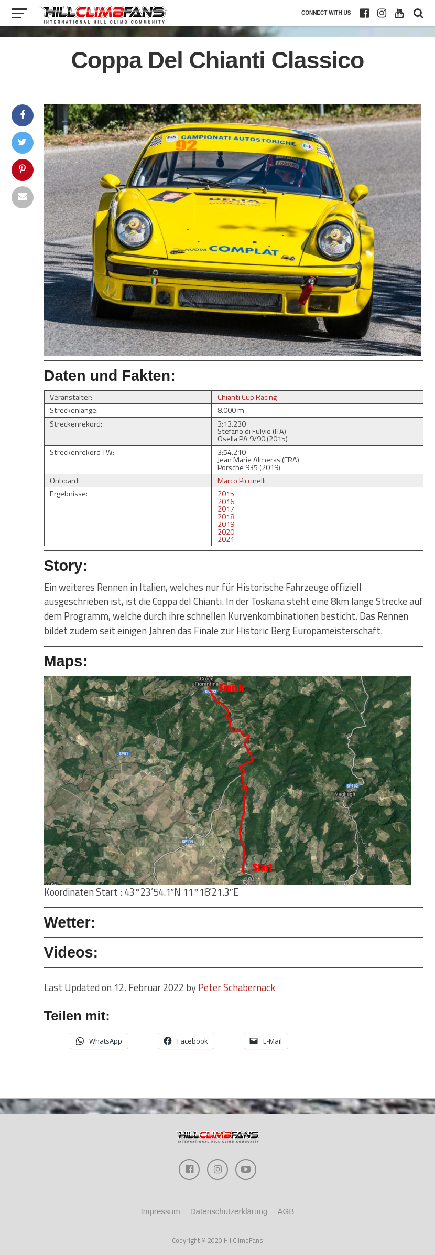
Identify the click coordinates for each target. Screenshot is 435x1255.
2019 (226, 524)
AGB (285, 1211)
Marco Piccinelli (242, 480)
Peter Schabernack (236, 987)
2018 (226, 517)
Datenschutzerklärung (229, 1211)
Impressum (160, 1211)
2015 (226, 493)
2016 (226, 501)
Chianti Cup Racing (247, 397)
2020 (226, 532)
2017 (226, 509)
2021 (226, 539)
